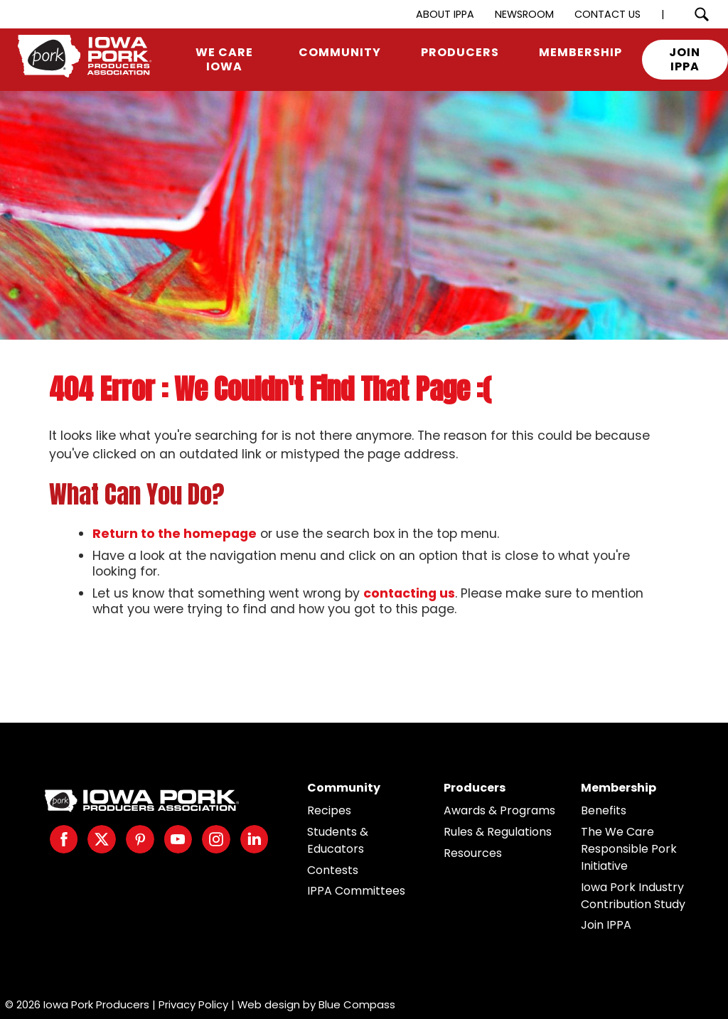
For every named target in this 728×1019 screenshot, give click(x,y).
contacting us (409, 593)
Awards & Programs (499, 810)
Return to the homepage (174, 533)
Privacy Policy (193, 1004)
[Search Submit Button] (701, 14)
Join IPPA (606, 925)
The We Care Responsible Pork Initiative (629, 849)
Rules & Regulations (498, 832)
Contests (332, 870)
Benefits (603, 810)
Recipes (329, 810)
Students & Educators (337, 840)
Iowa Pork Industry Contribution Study (633, 895)
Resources (473, 853)
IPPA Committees (356, 891)
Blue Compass (356, 1004)
